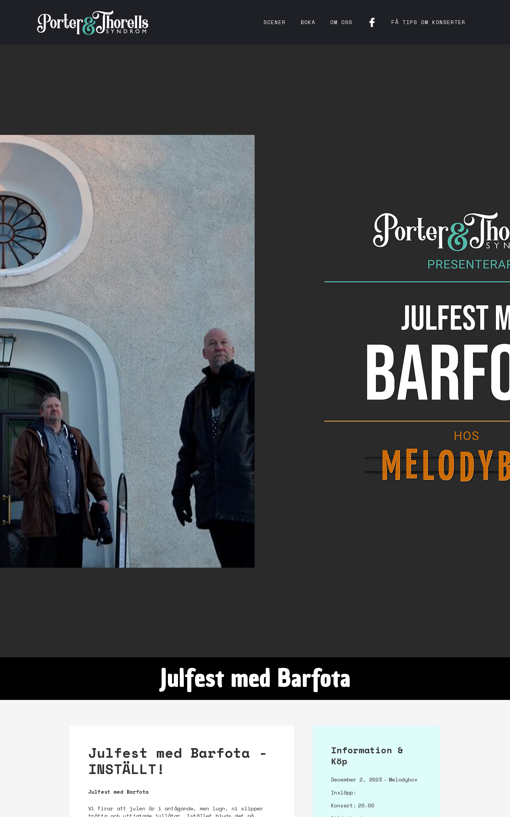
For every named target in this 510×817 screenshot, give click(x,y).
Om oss (341, 22)
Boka (308, 22)
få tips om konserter (428, 22)
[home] (92, 22)
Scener (275, 22)
